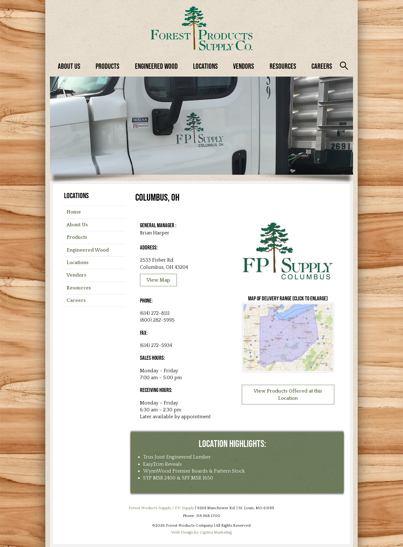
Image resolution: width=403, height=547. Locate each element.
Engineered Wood (156, 66)
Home (74, 212)
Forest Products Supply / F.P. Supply (161, 508)
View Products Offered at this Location (288, 394)
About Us (69, 66)
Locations (205, 66)
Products (107, 66)
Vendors (243, 66)
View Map (158, 280)
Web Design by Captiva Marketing (201, 532)
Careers (321, 66)
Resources (283, 66)
